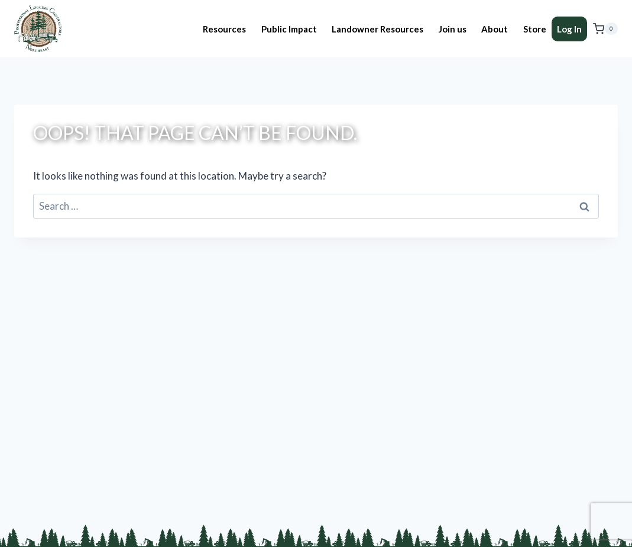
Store (534, 29)
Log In (569, 29)
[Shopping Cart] (605, 28)
